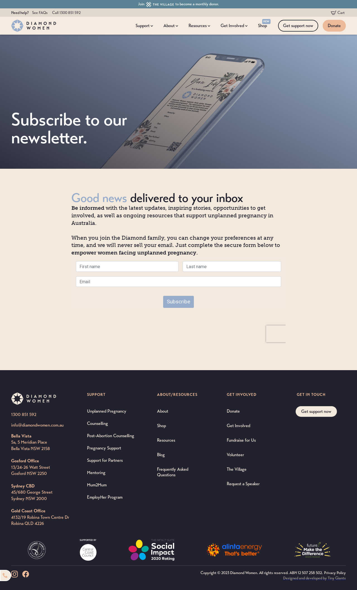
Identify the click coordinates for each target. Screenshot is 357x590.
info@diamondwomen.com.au (37, 425)
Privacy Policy (335, 572)
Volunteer (235, 454)
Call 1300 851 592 (66, 12)
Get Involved (238, 425)
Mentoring (96, 472)
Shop (161, 425)
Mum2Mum (97, 484)
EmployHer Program (104, 497)
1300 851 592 (23, 414)
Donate (334, 25)
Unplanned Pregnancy (106, 411)
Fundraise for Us (241, 440)
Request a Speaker (243, 483)
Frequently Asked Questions (172, 472)
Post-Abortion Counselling (110, 435)
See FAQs (40, 12)
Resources (166, 440)
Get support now (298, 25)
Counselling (97, 423)
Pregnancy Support (104, 448)
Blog (161, 454)
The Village (237, 469)
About (162, 411)
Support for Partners (105, 460)
